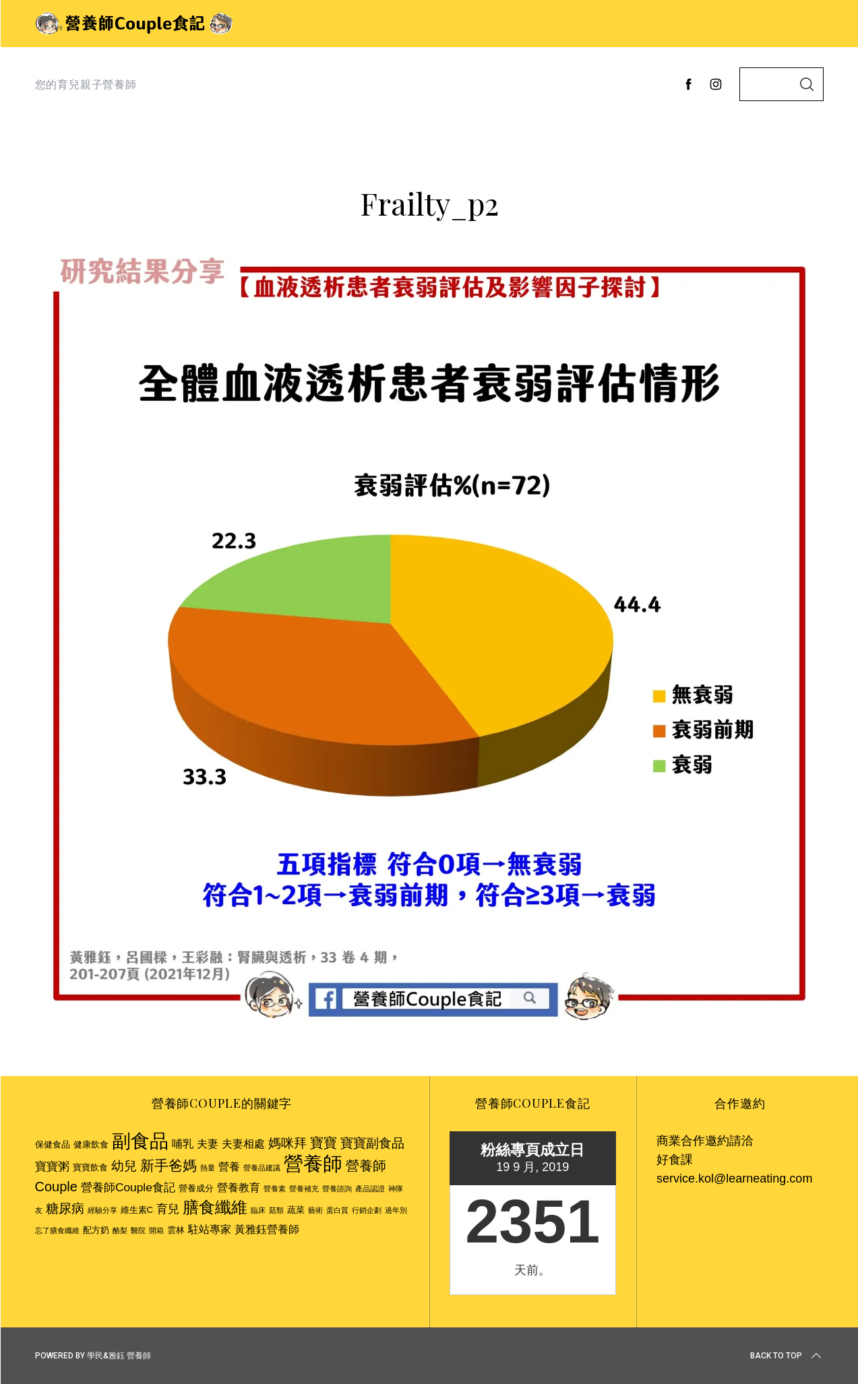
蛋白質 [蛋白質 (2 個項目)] (337, 1210)
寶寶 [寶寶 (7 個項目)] (323, 1142)
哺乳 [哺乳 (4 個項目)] (182, 1144)
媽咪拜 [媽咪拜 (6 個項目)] (287, 1143)
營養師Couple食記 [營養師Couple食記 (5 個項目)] (128, 1187)
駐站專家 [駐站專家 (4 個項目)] (209, 1229)
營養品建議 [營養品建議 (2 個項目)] (261, 1168)
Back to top (787, 1355)
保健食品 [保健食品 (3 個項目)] (52, 1144)
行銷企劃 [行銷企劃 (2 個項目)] (366, 1210)
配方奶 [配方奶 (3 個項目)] (96, 1230)
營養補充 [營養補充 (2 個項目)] (304, 1189)
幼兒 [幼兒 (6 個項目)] (124, 1166)
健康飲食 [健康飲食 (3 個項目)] (91, 1144)
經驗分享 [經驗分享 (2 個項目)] (102, 1210)
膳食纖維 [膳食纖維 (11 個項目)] (215, 1207)
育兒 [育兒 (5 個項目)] (167, 1209)
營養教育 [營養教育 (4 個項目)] (238, 1187)
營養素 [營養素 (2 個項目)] (275, 1189)
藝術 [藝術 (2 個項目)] (315, 1210)
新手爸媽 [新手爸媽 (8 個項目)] (168, 1165)
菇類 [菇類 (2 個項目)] (276, 1210)
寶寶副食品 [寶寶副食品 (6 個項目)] (372, 1143)
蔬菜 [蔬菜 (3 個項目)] (296, 1210)
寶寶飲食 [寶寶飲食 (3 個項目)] (90, 1167)
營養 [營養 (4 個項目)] (229, 1166)
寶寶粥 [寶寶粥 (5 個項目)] (52, 1166)
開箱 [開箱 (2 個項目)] (156, 1230)
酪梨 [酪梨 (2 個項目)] (120, 1230)
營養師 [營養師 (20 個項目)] (313, 1163)
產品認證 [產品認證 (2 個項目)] (370, 1189)
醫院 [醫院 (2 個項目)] (138, 1230)
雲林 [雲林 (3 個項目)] (176, 1230)
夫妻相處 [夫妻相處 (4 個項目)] (243, 1144)
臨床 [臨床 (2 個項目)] (258, 1210)
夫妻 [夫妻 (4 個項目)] (207, 1144)
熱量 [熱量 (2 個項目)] (207, 1168)
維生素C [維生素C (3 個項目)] (137, 1210)
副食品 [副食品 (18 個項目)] (140, 1141)
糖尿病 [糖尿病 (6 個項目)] (65, 1208)
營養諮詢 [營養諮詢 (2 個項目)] (337, 1189)
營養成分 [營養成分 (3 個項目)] (196, 1188)
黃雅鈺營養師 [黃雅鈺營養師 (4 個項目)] (267, 1229)
